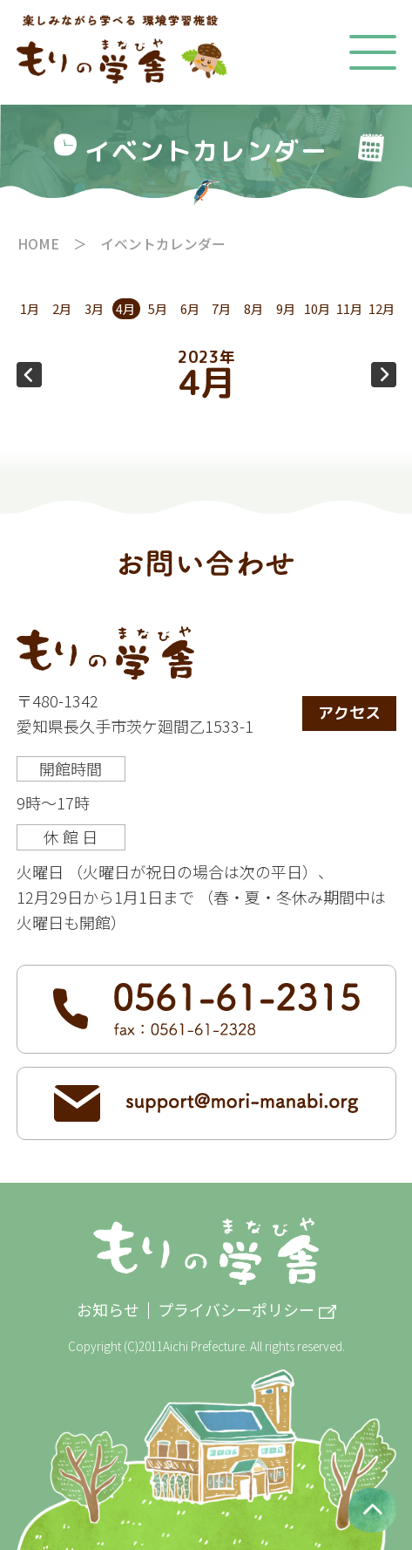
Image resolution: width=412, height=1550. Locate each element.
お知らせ (108, 1310)
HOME (38, 244)
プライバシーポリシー (236, 1310)
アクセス (349, 713)
